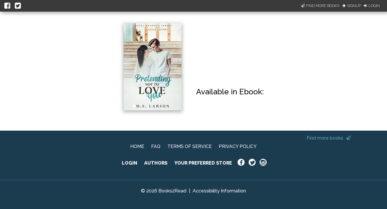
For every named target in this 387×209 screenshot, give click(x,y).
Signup (351, 5)
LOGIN (129, 163)
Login (372, 5)
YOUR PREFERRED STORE (203, 163)
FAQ (155, 146)
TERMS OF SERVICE (189, 146)
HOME (137, 146)
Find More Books (320, 5)
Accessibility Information (219, 191)
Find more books (328, 138)
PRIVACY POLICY (238, 146)
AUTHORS (155, 163)
